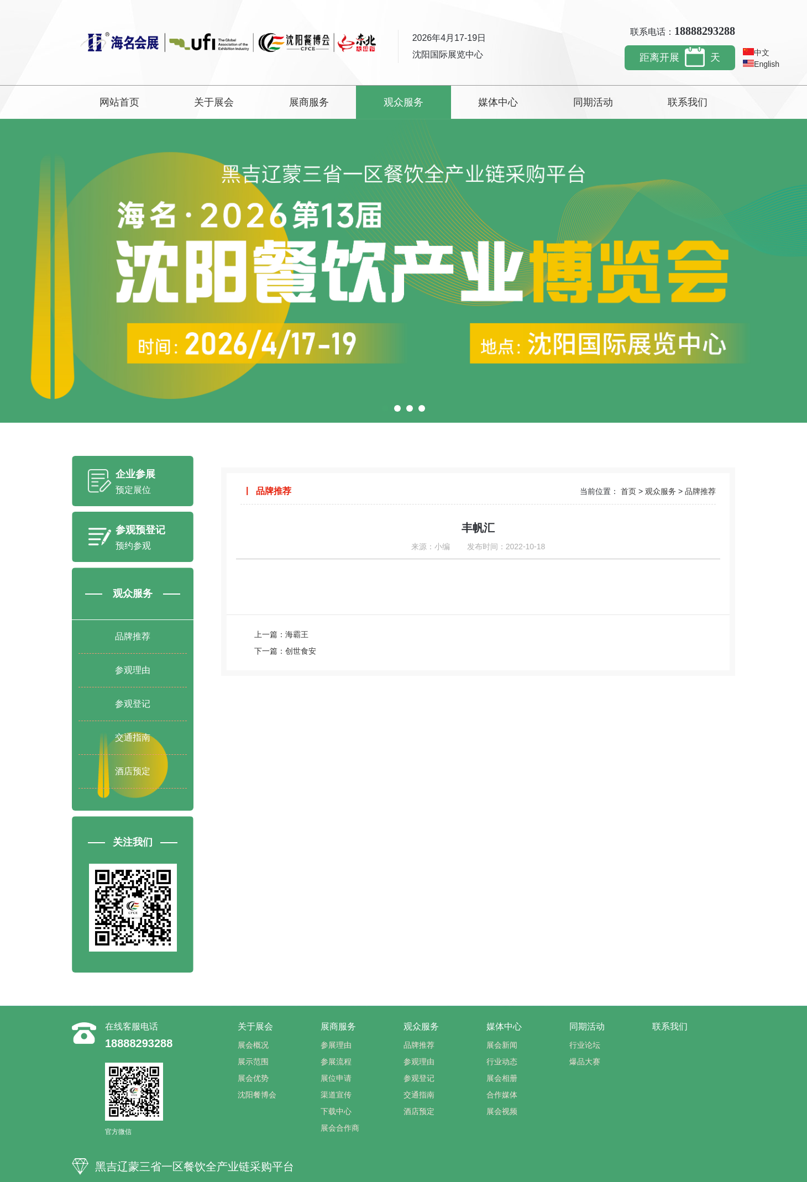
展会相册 (501, 1078)
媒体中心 (498, 102)
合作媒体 (501, 1094)
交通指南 (132, 737)
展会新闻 (501, 1045)
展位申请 (336, 1078)
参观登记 (132, 703)
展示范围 (253, 1061)
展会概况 (253, 1045)
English (761, 64)
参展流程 (336, 1061)
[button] (385, 408)
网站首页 (119, 102)
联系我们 (688, 102)
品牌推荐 (132, 636)
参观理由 (132, 670)
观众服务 (403, 102)
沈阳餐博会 (257, 1094)
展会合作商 (340, 1127)
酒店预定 (132, 771)
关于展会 (214, 102)
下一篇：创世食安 (285, 651)
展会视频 (501, 1111)
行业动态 (501, 1061)
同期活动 (593, 102)
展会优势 (253, 1078)
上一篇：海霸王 (281, 634)
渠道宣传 (336, 1094)
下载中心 (336, 1111)
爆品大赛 (584, 1061)
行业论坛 (584, 1045)
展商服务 (309, 102)
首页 (628, 491)
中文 (756, 52)
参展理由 (336, 1045)
